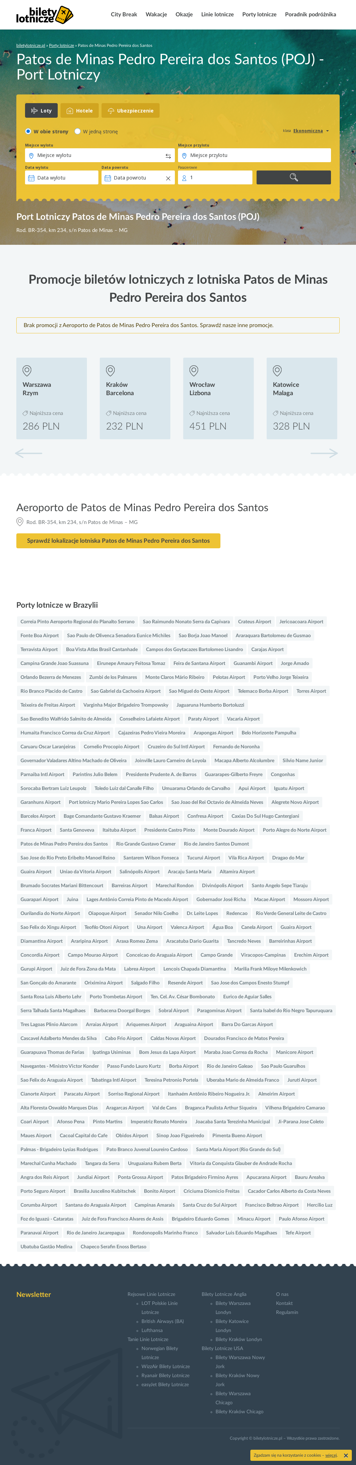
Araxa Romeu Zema (137, 941)
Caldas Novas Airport (173, 1038)
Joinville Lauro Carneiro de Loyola (170, 760)
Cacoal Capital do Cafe (83, 1135)
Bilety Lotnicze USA (222, 1348)
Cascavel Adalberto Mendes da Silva (59, 1038)
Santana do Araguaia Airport (95, 1205)
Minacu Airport (253, 1219)
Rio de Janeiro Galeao (230, 1066)
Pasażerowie (187, 167)
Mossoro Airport (311, 899)
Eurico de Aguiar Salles (247, 996)
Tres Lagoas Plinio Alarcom (49, 1024)
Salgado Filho (145, 983)
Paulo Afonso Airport (301, 1219)
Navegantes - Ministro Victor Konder (60, 1066)
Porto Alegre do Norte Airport (294, 830)
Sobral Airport (174, 1010)
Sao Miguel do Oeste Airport (199, 691)
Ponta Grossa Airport (140, 1177)
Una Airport (149, 927)
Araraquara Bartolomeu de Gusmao (273, 635)
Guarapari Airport (39, 899)
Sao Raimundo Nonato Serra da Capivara (186, 621)
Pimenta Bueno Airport (237, 1135)
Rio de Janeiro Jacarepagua (95, 1233)
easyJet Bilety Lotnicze (165, 1384)
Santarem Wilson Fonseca (151, 858)
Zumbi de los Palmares (113, 677)
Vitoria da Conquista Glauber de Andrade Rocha (241, 1163)
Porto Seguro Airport (43, 1191)
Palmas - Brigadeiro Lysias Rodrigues (59, 1149)
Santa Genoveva (77, 830)
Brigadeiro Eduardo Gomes (200, 1219)
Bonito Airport (159, 1191)
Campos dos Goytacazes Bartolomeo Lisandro (194, 649)
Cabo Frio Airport (123, 1038)
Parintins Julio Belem (95, 774)
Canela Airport (256, 927)
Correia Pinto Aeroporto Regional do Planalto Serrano (78, 621)
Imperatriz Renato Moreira (159, 1121)
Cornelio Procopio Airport (111, 746)
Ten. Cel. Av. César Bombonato (183, 996)
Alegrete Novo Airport (295, 802)
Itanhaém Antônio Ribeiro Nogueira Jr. (209, 1094)
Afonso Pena (70, 1121)
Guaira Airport (36, 871)
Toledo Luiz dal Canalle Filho (124, 788)
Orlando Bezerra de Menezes (51, 677)
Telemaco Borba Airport (263, 691)
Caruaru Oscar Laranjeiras (48, 746)
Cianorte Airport (38, 1094)
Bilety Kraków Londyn (239, 1339)
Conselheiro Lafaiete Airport (150, 719)
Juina (72, 899)
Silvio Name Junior (303, 760)
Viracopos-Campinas (263, 955)
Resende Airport (185, 983)
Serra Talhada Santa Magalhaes (53, 1010)
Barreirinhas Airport (290, 941)
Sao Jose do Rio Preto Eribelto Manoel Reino (68, 858)
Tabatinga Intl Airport (113, 1080)
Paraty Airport (203, 719)
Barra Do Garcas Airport (247, 1024)
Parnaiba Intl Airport (42, 774)
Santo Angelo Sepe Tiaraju (280, 885)
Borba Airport (184, 1066)
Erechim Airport (311, 955)
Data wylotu (36, 167)
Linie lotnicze (217, 14)
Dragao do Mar (288, 858)
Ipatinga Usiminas (111, 1052)
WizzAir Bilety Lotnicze (165, 1366)
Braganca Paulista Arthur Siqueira (221, 1108)
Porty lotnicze (259, 14)
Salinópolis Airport (140, 871)
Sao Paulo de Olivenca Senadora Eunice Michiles (118, 635)
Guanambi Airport (253, 663)
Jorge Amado (295, 663)
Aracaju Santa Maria (189, 871)
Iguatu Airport (289, 788)
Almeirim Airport (276, 1094)
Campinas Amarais (155, 1205)
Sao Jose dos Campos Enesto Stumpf (250, 983)
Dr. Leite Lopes (202, 913)
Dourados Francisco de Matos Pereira (244, 1038)
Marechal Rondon (175, 885)
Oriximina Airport (103, 983)
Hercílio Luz (319, 1205)
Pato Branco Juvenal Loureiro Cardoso (147, 1149)
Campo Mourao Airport (93, 955)
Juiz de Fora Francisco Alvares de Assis (122, 1219)
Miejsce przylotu (193, 145)
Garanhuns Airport (40, 802)
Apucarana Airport (266, 1177)
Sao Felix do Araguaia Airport (52, 1080)
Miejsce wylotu (39, 145)
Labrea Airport (139, 969)
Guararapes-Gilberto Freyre (233, 774)
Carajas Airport (267, 649)
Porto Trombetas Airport (116, 996)
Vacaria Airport (243, 719)
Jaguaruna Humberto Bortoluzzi (210, 705)
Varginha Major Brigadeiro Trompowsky (125, 705)
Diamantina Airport (42, 941)
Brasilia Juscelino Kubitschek (105, 1191)
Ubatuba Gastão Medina (46, 1247)
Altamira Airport (237, 871)
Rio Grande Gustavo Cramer (146, 844)
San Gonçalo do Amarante (48, 983)
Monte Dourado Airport (228, 830)
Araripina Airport (89, 941)
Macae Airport (269, 899)
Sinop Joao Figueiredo (180, 1135)
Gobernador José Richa (221, 899)
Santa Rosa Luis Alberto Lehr (51, 996)
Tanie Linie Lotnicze (148, 1339)
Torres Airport (311, 691)
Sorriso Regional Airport (134, 1094)
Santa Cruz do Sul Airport (210, 1205)
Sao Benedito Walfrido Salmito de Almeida (66, 719)
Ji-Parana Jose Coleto (301, 1121)
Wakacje (155, 14)
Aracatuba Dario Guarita (192, 941)
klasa (287, 130)
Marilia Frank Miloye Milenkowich (270, 969)
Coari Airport (35, 1121)
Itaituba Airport (119, 830)
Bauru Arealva (310, 1177)
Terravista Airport (39, 649)
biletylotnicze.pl (30, 45)
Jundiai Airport (93, 1177)
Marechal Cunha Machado (48, 1163)
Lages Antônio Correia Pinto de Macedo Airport (137, 899)
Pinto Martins (107, 1121)
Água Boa (222, 927)
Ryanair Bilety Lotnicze (165, 1375)
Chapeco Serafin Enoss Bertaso (113, 1247)
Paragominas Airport (219, 1010)
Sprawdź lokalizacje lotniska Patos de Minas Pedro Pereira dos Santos (118, 541)
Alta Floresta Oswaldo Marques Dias (59, 1108)
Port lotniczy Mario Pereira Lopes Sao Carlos (116, 802)
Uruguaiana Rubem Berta (154, 1163)
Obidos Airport (132, 1135)
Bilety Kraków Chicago (240, 1411)
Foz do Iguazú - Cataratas (47, 1219)
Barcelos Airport (38, 816)
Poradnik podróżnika (310, 14)
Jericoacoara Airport (301, 621)
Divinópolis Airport (222, 885)
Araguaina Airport (194, 1024)
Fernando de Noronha (236, 746)
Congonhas (283, 774)
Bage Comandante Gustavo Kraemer (102, 816)
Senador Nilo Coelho (156, 913)
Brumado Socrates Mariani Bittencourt (62, 885)
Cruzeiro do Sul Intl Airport (176, 746)
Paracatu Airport (82, 1094)
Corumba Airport (39, 1205)
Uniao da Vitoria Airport (85, 871)
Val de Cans (164, 1108)
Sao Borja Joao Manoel (203, 635)
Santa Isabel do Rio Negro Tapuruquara (291, 1010)
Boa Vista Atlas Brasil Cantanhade (102, 649)
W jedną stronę (100, 131)
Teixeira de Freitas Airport (48, 705)
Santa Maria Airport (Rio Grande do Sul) (238, 1149)
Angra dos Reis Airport (45, 1177)
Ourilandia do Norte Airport (50, 913)
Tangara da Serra (102, 1163)
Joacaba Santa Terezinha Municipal (232, 1121)
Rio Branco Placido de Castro (51, 691)
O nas (282, 1294)
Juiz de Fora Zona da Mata (88, 969)
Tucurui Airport (203, 858)
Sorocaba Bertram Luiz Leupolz (53, 788)
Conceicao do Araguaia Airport (159, 955)
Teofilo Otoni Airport (106, 927)
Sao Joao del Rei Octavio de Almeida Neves (217, 802)
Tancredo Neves (244, 941)
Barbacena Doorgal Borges (122, 1010)
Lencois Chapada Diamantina (194, 969)
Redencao (237, 913)
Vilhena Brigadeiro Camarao (295, 1108)
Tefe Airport (298, 1233)
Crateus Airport (254, 621)
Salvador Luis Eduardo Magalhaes (241, 1233)
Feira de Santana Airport (199, 663)
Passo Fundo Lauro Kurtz (134, 1066)
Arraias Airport (102, 1024)
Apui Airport (252, 788)
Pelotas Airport (229, 677)
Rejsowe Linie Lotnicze (151, 1294)
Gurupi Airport (36, 969)
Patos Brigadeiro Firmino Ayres (204, 1177)
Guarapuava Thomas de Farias (52, 1052)
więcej (331, 1455)
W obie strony (51, 131)
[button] (324, 453)
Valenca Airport (187, 927)
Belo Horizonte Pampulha (269, 733)
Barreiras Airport (129, 885)
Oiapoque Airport (107, 913)
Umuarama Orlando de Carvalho (196, 788)
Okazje (183, 14)
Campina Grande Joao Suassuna (55, 663)
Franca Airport (36, 830)
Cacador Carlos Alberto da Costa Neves (289, 1191)
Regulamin (287, 1312)
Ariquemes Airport (146, 1024)
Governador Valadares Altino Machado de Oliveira (74, 760)
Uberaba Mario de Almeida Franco (243, 1080)
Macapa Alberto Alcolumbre (244, 760)
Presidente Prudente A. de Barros (161, 774)
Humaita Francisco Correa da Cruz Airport (65, 733)
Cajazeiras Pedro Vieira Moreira (151, 733)
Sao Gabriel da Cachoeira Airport (126, 691)
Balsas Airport (164, 816)
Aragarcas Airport (125, 1108)
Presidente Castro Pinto (169, 830)
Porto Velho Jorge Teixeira (280, 677)
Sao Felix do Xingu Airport (48, 927)
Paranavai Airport (39, 1233)
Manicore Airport (294, 1052)
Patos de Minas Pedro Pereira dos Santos (64, 844)
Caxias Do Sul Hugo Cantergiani (265, 816)
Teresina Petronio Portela (171, 1080)
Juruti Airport (302, 1080)
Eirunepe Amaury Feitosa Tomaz (131, 663)
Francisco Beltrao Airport (272, 1205)
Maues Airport (36, 1135)
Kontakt (284, 1303)
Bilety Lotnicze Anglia (224, 1294)
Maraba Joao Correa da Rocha (236, 1052)
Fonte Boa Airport (40, 635)
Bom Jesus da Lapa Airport (167, 1052)
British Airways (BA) (162, 1321)
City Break (123, 14)
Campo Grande (217, 955)
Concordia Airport (40, 955)
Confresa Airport (205, 816)
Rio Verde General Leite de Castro (291, 913)
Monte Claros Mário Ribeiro (174, 677)
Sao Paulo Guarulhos (283, 1066)
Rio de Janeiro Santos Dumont (216, 844)
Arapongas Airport (213, 733)
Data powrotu (115, 167)
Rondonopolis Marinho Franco (165, 1233)
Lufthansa (152, 1330)
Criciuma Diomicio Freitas (212, 1191)
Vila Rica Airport (246, 858)
